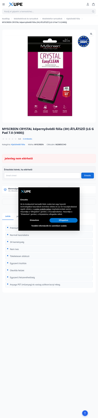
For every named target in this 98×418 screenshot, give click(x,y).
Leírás (7, 216)
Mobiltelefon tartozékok (52, 18)
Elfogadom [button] (63, 220)
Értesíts (87, 175)
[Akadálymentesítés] (85, 413)
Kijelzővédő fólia (73, 18)
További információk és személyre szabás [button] (49, 226)
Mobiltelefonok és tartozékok (26, 18)
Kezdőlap (6, 18)
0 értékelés (27, 139)
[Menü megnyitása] (3, 4)
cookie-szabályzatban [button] (42, 209)
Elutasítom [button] (34, 220)
